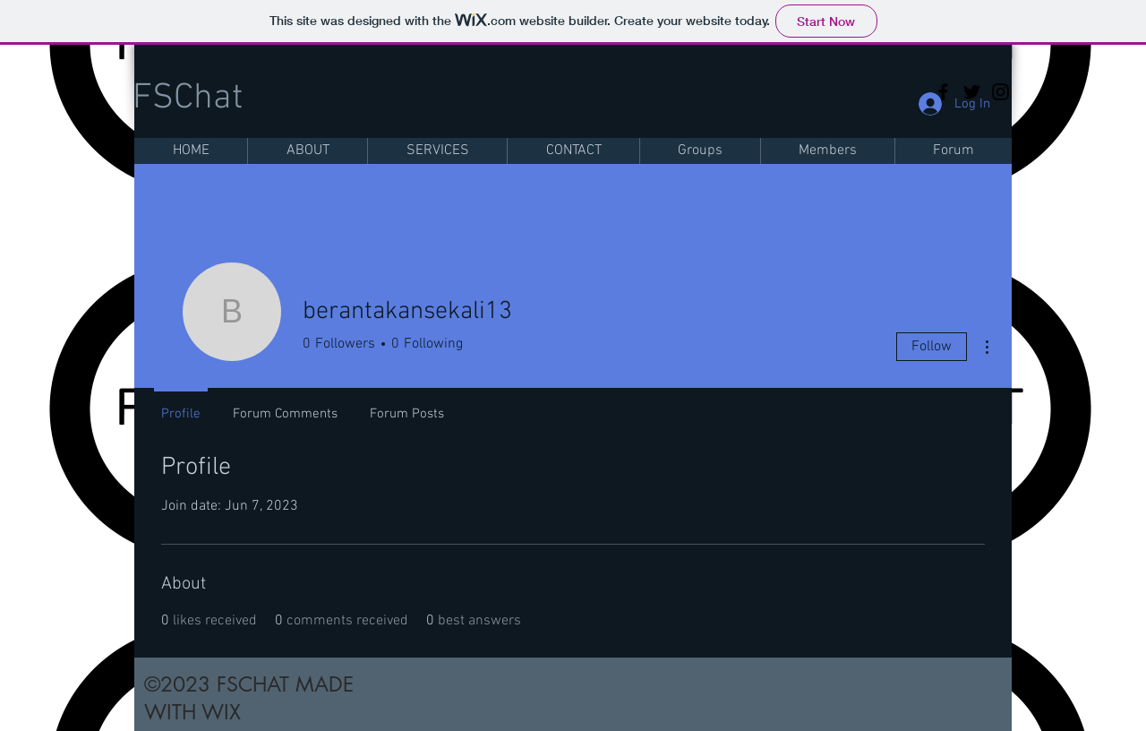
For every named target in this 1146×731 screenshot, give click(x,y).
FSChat (188, 98)
